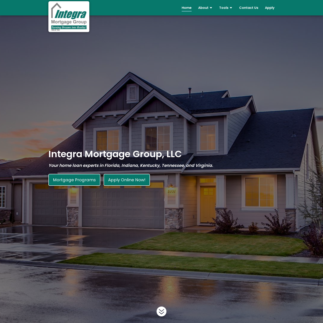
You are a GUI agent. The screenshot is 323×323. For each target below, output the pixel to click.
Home (187, 7)
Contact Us (248, 7)
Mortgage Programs (74, 180)
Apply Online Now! (126, 180)
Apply (270, 7)
